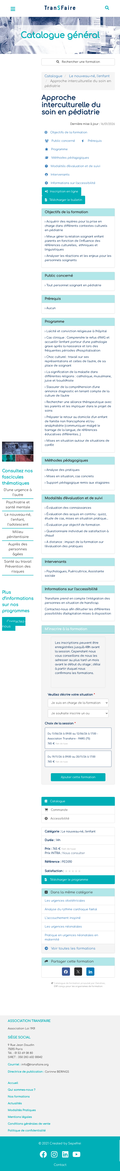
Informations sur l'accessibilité (70, 183)
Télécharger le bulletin (63, 199)
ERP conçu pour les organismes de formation (78, 986)
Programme (56, 149)
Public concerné (60, 140)
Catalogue (53, 76)
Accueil (13, 1083)
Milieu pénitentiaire (18, 534)
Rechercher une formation (78, 61)
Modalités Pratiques (22, 1110)
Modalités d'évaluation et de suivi (72, 166)
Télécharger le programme (66, 879)
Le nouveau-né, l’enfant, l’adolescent (18, 519)
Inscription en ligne (61, 191)
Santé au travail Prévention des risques (18, 566)
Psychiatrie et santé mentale (18, 505)
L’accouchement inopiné (63, 918)
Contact (60, 1165)
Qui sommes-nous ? (21, 1089)
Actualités (15, 1103)
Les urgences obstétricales (65, 900)
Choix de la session (59, 723)
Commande (56, 809)
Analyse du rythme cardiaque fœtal (71, 909)
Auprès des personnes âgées (17, 549)
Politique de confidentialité (27, 1130)
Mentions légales (20, 1117)
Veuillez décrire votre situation (70, 694)
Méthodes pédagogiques (67, 157)
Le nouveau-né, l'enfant (89, 76)
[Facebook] (66, 971)
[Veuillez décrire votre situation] (78, 713)
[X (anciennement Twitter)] (78, 971)
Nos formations (19, 1096)
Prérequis (92, 140)
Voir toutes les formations (70, 948)
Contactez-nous (13, 624)
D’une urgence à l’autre (18, 492)
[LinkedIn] (90, 971)
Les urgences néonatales (63, 926)
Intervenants (57, 174)
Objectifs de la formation (66, 132)
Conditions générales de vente (29, 1123)
